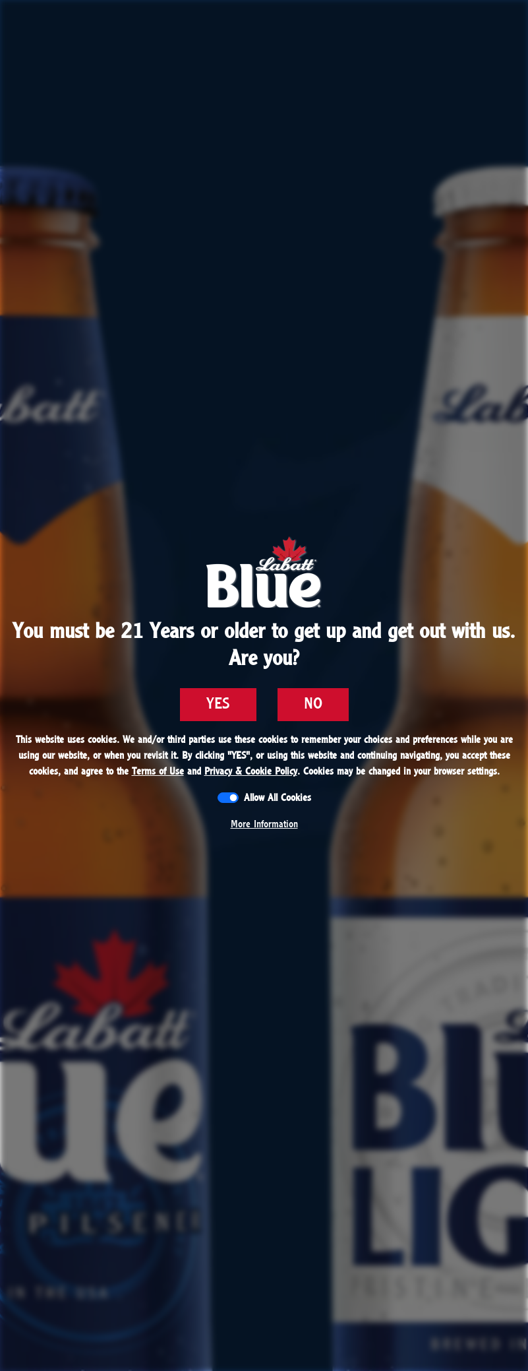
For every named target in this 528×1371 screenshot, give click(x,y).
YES (218, 704)
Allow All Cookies (277, 797)
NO (313, 704)
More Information (264, 824)
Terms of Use (158, 771)
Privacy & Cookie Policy (250, 771)
